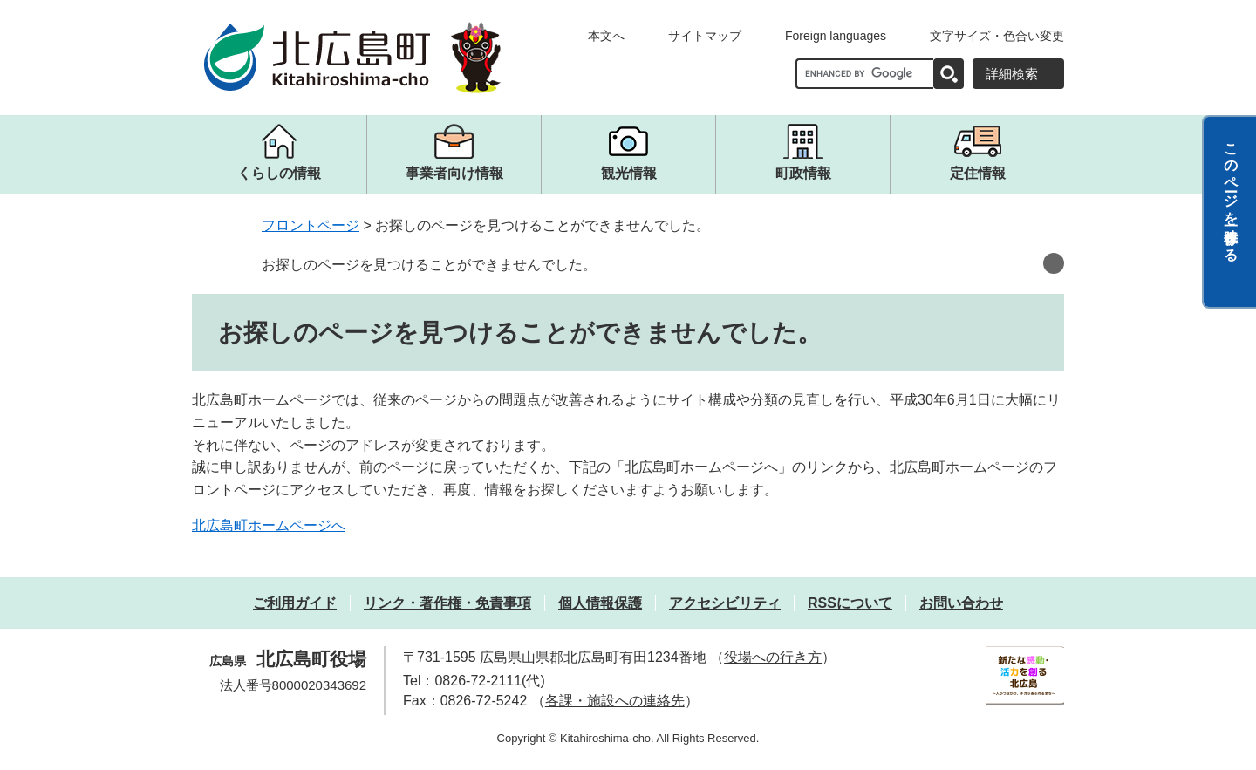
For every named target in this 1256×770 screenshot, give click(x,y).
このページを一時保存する (1231, 194)
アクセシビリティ (725, 603)
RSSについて (850, 603)
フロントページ (310, 225)
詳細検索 (1012, 73)
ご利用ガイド (295, 603)
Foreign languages (835, 36)
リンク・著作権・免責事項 (447, 603)
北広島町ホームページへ (268, 525)
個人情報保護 (600, 603)
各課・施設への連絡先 (615, 700)
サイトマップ (704, 36)
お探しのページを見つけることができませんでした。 (429, 264)
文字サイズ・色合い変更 (997, 36)
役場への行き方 (773, 657)
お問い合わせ (961, 603)
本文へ (606, 36)
